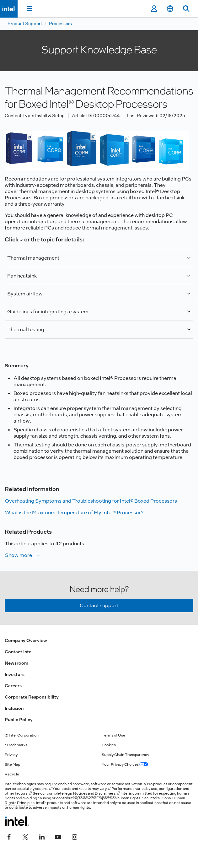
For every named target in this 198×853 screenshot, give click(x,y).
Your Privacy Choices (125, 764)
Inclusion (14, 708)
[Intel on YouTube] (58, 836)
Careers (13, 685)
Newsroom (16, 663)
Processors (60, 23)
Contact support (99, 605)
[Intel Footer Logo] (17, 821)
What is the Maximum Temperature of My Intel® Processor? (74, 512)
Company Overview (26, 640)
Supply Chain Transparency (125, 754)
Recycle (12, 774)
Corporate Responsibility (32, 697)
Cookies (109, 745)
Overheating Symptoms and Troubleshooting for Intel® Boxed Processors (91, 501)
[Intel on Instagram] (74, 836)
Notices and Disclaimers (94, 793)
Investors (14, 674)
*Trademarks (16, 745)
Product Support (25, 23)
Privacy (11, 754)
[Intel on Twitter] (25, 836)
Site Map (12, 764)
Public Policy (19, 719)
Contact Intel (19, 652)
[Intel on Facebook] (9, 836)
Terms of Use (113, 735)
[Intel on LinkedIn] (41, 836)
